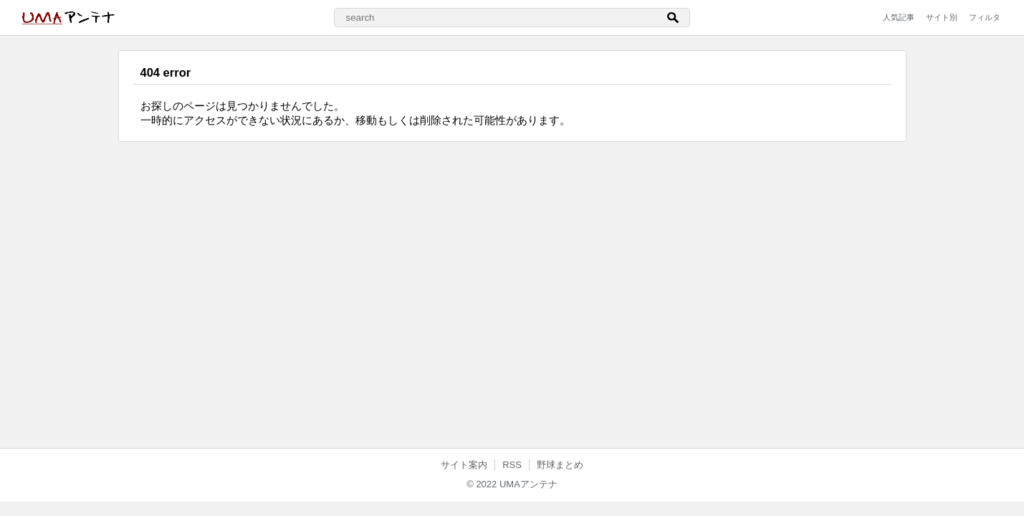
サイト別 (941, 17)
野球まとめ (560, 464)
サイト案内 (464, 464)
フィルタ (984, 17)
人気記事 (898, 17)
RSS (512, 464)
